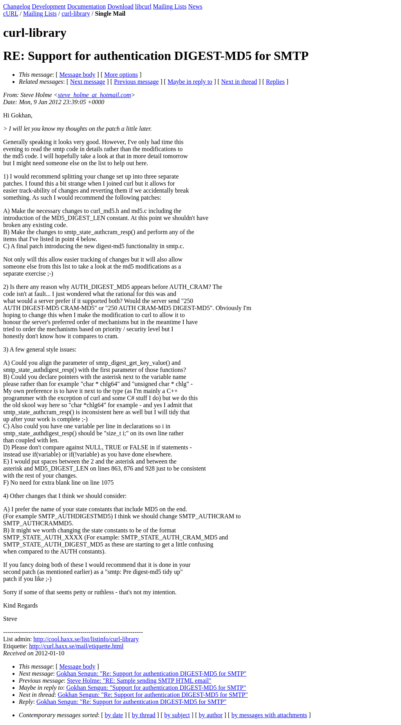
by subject (177, 715)
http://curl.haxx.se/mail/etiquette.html (76, 646)
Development (48, 6)
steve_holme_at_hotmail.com (94, 95)
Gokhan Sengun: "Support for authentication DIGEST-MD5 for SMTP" (156, 687)
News (195, 6)
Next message (87, 81)
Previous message (136, 81)
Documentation (86, 6)
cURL (10, 13)
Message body (78, 74)
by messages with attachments (269, 715)
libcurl (143, 6)
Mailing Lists (170, 6)
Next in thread (239, 81)
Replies (275, 81)
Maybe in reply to (190, 81)
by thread (143, 715)
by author (210, 715)
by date (114, 715)
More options (121, 74)
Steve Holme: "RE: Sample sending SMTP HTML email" (139, 680)
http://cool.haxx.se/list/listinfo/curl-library (86, 639)
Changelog (16, 6)
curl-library (75, 13)
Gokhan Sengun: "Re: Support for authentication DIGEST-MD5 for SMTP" (151, 673)
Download (120, 6)
